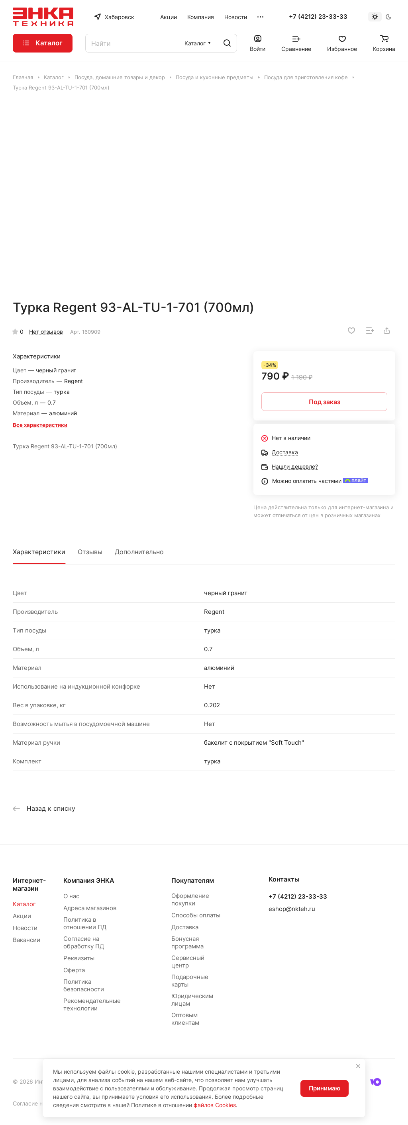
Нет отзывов (46, 331)
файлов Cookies (215, 1105)
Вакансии (26, 940)
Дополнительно (139, 552)
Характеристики (39, 552)
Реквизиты (78, 958)
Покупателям (192, 880)
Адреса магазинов (89, 908)
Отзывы (90, 552)
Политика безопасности (83, 985)
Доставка (184, 927)
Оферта (74, 970)
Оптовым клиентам (185, 1018)
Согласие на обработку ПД (83, 942)
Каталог (24, 904)
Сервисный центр (187, 961)
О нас (71, 896)
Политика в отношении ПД (84, 923)
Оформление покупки (190, 899)
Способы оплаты (195, 915)
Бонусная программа (187, 942)
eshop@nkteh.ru (292, 909)
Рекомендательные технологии (92, 1004)
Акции (22, 916)
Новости (25, 928)
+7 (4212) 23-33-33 (318, 16)
